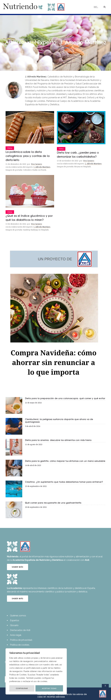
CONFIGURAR (22, 688)
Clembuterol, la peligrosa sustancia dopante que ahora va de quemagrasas (59, 420)
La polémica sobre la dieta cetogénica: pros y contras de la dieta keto (28, 156)
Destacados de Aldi (20, 630)
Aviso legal (15, 635)
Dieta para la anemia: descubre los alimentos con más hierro (58, 440)
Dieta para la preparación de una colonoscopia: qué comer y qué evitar (65, 398)
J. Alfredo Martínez (42, 167)
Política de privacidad (21, 640)
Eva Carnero (36, 164)
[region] (36, 671)
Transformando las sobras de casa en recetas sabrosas (62, 695)
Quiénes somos (18, 615)
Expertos (14, 620)
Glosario (14, 625)
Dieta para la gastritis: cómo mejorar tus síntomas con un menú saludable (65, 461)
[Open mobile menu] (96, 7)
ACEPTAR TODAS (49, 688)
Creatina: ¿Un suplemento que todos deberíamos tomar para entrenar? (64, 481)
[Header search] (104, 7)
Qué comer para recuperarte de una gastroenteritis (53, 502)
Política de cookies (19, 644)
